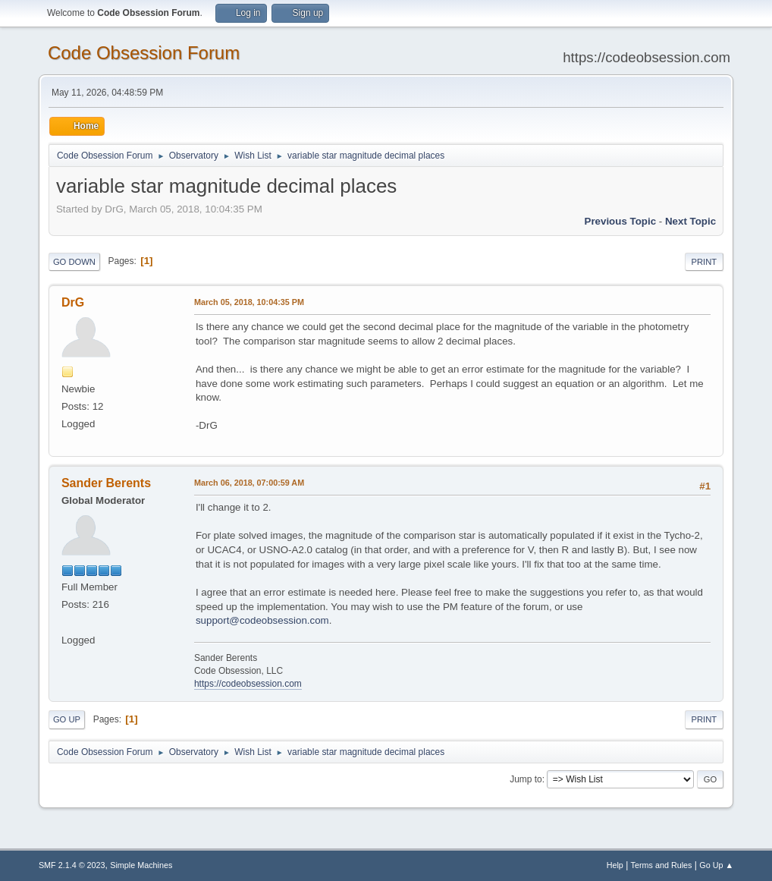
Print (704, 261)
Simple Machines (141, 865)
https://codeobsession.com (248, 683)
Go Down (74, 261)
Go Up (66, 719)
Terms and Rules (661, 865)
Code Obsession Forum (144, 52)
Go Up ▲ (716, 865)
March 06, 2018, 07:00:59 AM (249, 482)
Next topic (690, 221)
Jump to (526, 779)
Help (615, 865)
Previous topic (621, 221)
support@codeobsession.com (262, 620)
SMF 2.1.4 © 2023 (72, 865)
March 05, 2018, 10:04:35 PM (249, 302)
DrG (72, 302)
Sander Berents (106, 483)
